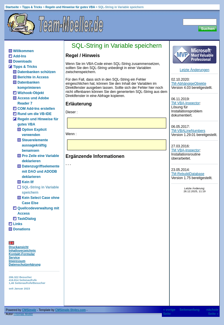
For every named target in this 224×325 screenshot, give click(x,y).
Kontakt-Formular (22, 254)
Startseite (12, 7)
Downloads (22, 61)
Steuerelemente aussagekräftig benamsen (35, 145)
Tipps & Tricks (32, 7)
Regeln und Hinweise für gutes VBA (70, 7)
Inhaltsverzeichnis (22, 250)
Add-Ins (19, 56)
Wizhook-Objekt (31, 93)
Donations (21, 229)
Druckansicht (19, 247)
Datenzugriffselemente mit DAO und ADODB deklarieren (41, 171)
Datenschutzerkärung (25, 264)
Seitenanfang (189, 309)
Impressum (17, 261)
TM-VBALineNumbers (188, 131)
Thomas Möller (23, 314)
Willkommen (23, 51)
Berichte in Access (33, 77)
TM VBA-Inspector (185, 103)
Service (14, 257)
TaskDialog (27, 219)
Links (17, 224)
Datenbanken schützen (37, 72)
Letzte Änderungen (194, 70)
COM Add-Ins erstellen (36, 109)
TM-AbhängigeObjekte (188, 84)
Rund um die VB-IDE (35, 114)
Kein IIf (28, 182)
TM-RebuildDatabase (187, 174)
